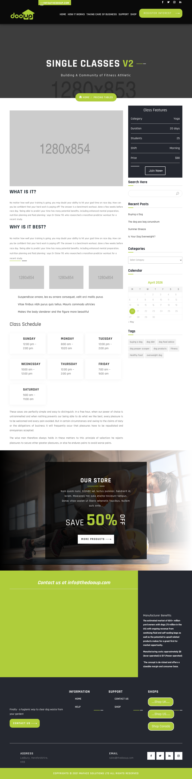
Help (78, 707)
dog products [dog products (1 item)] (160, 348)
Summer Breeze (137, 229)
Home (63, 14)
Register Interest (158, 13)
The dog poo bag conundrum (143, 222)
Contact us (21, 723)
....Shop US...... (161, 714)
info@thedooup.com (56, 3)
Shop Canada (161, 726)
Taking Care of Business (102, 14)
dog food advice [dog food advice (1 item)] (166, 342)
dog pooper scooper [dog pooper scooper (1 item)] (140, 348)
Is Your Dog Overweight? (142, 236)
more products (93, 539)
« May (131, 322)
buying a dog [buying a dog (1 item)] (136, 342)
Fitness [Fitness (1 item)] (174, 348)
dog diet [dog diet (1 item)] (151, 342)
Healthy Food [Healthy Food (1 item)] (136, 355)
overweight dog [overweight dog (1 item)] (154, 355)
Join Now (155, 170)
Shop (133, 14)
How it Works (76, 14)
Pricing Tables (103, 97)
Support (124, 14)
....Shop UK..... (161, 702)
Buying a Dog (135, 214)
